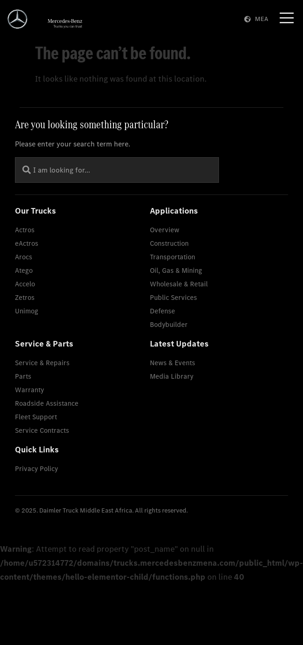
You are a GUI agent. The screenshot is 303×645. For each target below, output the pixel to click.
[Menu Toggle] (287, 18)
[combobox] (117, 170)
